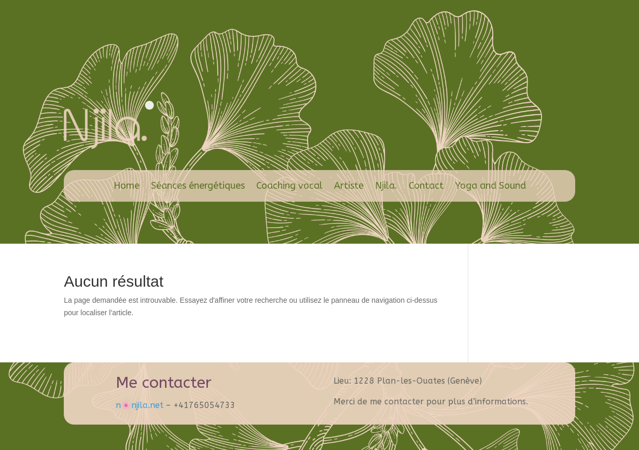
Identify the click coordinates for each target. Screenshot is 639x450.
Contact (426, 185)
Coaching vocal (289, 185)
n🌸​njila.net (139, 405)
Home (127, 185)
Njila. (386, 185)
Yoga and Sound (490, 185)
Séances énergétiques (198, 185)
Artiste (349, 185)
